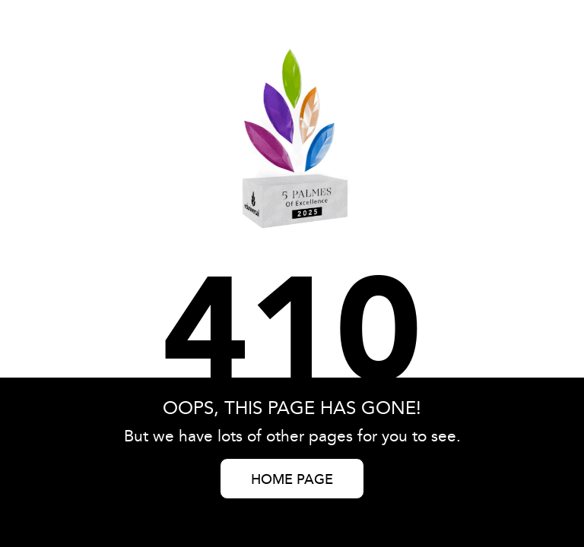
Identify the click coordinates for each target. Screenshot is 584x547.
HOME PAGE (292, 480)
